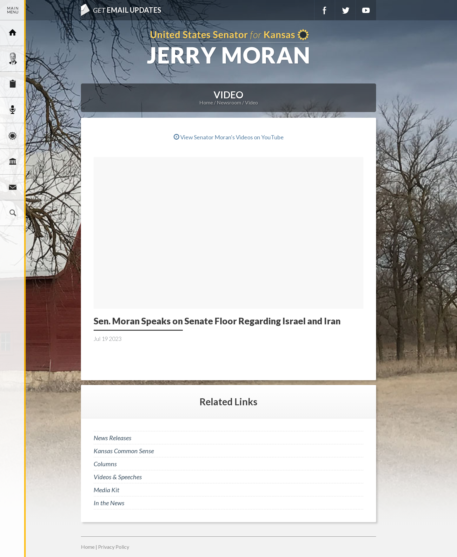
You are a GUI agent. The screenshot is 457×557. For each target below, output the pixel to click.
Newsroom (12, 110)
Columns (105, 463)
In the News (109, 503)
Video (251, 102)
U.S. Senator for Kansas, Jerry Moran (228, 47)
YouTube (366, 10)
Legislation (12, 161)
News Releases (112, 437)
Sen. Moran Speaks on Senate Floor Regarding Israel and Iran (217, 320)
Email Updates (127, 10)
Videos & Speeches (118, 477)
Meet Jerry (12, 58)
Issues (12, 136)
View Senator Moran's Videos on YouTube (229, 137)
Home (206, 102)
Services (12, 84)
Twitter (345, 10)
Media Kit (106, 490)
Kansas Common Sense (124, 450)
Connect (12, 187)
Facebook (325, 10)
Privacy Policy (113, 547)
